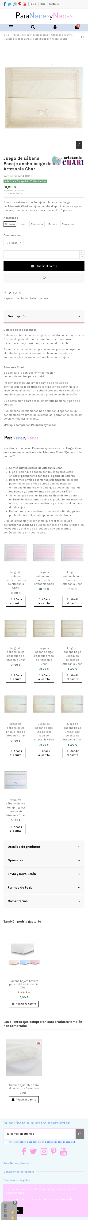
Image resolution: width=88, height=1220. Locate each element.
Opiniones (44, 860)
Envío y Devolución (44, 874)
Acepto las (42, 1142)
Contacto (54, 4)
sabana (43, 298)
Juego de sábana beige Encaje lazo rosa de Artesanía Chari (44, 731)
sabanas (21, 202)
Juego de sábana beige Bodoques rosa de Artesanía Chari (44, 655)
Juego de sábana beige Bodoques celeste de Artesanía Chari (72, 655)
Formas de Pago (44, 888)
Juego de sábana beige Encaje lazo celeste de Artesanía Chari (72, 731)
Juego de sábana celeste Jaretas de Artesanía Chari (16, 580)
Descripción (44, 316)
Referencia (11, 176)
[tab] (44, 317)
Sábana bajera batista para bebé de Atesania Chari (23, 984)
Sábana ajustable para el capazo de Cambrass (23, 1086)
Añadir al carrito (44, 266)
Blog (43, 4)
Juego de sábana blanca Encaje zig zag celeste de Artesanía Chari (16, 807)
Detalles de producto (44, 847)
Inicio (34, 4)
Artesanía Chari (18, 206)
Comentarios (44, 901)
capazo (9, 298)
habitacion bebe (26, 298)
